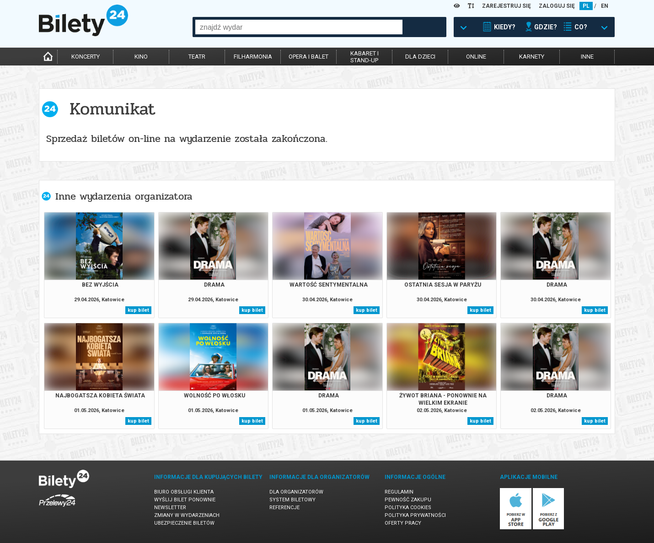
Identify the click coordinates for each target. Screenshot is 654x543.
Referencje (284, 507)
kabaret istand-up (364, 57)
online (476, 56)
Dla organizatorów (296, 492)
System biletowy (292, 500)
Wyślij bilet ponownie (184, 500)
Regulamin (399, 492)
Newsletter (170, 507)
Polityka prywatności (415, 515)
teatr (196, 56)
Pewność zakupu (408, 500)
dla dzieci (420, 56)
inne (587, 56)
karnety (531, 56)
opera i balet (308, 56)
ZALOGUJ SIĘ (557, 6)
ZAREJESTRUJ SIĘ (506, 6)
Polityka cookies (408, 507)
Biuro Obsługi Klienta (184, 492)
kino (141, 56)
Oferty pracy (403, 523)
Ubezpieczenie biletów (184, 523)
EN (604, 6)
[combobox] (299, 27)
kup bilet (138, 310)
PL (586, 6)
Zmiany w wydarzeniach (187, 515)
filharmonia (253, 56)
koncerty (85, 56)
